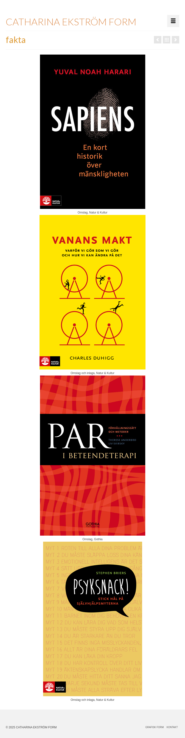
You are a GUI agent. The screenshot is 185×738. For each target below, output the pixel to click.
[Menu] (173, 21)
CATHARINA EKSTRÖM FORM (71, 22)
